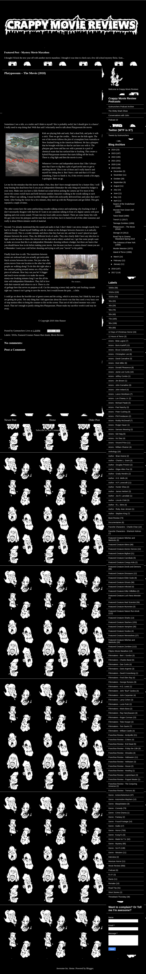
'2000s (111, 288)
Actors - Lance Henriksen (119, 394)
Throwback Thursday (117, 897)
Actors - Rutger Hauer (117, 425)
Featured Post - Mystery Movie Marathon (26, 52)
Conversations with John (118, 115)
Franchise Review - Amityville (120, 735)
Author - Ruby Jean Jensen (119, 509)
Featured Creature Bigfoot (119, 553)
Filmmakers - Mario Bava (119, 709)
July (115, 190)
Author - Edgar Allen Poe (118, 469)
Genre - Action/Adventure (119, 795)
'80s (110, 323)
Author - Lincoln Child (117, 500)
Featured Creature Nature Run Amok (34, 335)
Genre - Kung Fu (115, 835)
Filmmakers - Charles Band (119, 660)
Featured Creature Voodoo (119, 631)
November (118, 175)
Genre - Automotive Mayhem (120, 799)
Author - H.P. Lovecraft (117, 483)
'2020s (111, 297)
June (116, 193)
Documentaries (114, 522)
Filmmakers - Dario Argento (119, 669)
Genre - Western (115, 852)
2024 (113, 150)
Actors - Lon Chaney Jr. (118, 398)
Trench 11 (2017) (120, 219)
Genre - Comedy (115, 808)
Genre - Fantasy (115, 817)
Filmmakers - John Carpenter (120, 695)
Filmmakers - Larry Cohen (119, 700)
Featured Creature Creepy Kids (121, 562)
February (118, 260)
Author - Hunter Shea (117, 487)
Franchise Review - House (119, 766)
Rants (110, 879)
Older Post (94, 420)
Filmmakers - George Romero (120, 682)
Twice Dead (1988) (121, 216)
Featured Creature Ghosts (119, 582)
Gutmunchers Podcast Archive (121, 107)
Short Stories (113, 892)
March (116, 257)
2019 (113, 168)
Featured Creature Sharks (119, 618)
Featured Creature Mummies (120, 607)
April (116, 201)
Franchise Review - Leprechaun (121, 775)
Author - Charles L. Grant (119, 460)
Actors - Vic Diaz (115, 438)
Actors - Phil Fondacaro (118, 416)
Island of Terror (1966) (122, 252)
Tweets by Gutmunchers (118, 135)
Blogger (89, 968)
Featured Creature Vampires (120, 627)
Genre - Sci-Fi (114, 848)
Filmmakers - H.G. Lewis (118, 686)
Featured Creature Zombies (120, 647)
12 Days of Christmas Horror (120, 332)
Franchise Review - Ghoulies (120, 753)
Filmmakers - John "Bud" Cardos (122, 691)
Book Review (114, 518)
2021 (113, 161)
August (117, 186)
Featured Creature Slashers (120, 622)
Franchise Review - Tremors (120, 791)
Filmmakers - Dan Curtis (118, 664)
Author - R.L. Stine (116, 505)
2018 (113, 269)
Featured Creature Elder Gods (121, 578)
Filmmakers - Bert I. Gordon (120, 655)
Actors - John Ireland (117, 390)
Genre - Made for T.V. (117, 839)
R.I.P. (110, 875)
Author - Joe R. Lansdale (118, 496)
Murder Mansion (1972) (123, 248)
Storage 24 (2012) (120, 233)
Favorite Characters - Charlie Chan (123, 527)
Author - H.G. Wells (116, 478)
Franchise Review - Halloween (121, 757)
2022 (113, 157)
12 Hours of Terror (116, 336)
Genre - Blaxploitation (117, 804)
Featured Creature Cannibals (120, 558)
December (118, 171)
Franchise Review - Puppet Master (122, 779)
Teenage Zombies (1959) (123, 223)
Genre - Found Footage (118, 821)
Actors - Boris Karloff (117, 345)
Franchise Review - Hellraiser (120, 762)
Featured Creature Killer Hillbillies (122, 591)
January (117, 264)
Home (52, 420)
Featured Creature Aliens (119, 544)
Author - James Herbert (118, 491)
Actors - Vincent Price (117, 443)
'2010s (14, 335)
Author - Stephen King (117, 513)
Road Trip (112, 888)
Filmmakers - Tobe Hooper (119, 722)
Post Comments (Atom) (58, 430)
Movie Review (57, 335)
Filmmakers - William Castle (120, 731)
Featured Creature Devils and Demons (124, 567)
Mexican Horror (114, 861)
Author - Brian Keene (117, 456)
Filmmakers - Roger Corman (120, 717)
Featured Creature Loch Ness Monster (124, 595)
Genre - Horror (114, 830)
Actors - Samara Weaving (119, 429)
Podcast (111, 870)
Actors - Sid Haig (115, 434)
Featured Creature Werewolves (121, 635)
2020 (113, 164)
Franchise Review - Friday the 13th (123, 748)
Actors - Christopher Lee (118, 354)
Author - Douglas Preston (119, 465)
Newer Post (10, 420)
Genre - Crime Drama (117, 813)
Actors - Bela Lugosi (116, 341)
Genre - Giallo (114, 826)
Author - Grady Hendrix (118, 474)
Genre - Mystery (115, 844)
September (118, 182)
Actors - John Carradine (118, 385)
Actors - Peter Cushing (117, 412)
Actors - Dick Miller (116, 363)
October (117, 179)
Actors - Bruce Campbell (118, 350)
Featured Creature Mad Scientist (122, 602)
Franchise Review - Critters (119, 739)
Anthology (112, 451)
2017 (113, 272)
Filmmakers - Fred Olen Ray (120, 678)
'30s (110, 301)
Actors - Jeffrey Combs (118, 376)
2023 (113, 153)
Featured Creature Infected (119, 587)
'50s (110, 310)
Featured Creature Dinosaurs (120, 573)
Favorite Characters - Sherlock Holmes (124, 531)
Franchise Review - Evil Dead (120, 744)
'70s (110, 319)
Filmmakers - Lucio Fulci (118, 704)
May (116, 197)
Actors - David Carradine (118, 359)
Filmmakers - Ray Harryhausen (121, 713)
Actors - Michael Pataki (118, 403)
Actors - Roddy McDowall (119, 420)
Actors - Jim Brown (116, 381)
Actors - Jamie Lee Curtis (119, 372)
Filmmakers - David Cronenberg (121, 673)
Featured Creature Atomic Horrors (122, 549)
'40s (110, 305)
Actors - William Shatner (118, 447)
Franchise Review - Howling (120, 771)
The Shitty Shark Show (118, 111)
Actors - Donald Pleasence (119, 367)
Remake (111, 883)
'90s (110, 328)
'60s (110, 314)
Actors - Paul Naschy (117, 407)
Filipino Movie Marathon (118, 651)
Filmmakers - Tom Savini (118, 726)
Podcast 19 (113, 120)
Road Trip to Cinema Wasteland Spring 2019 (124, 238)
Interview (112, 857)
